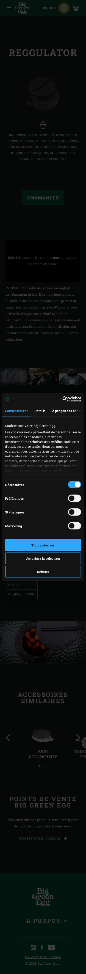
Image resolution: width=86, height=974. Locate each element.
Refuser (43, 572)
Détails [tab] (40, 411)
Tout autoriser (43, 545)
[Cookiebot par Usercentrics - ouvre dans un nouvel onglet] (61, 399)
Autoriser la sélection (43, 558)
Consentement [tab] (16, 411)
